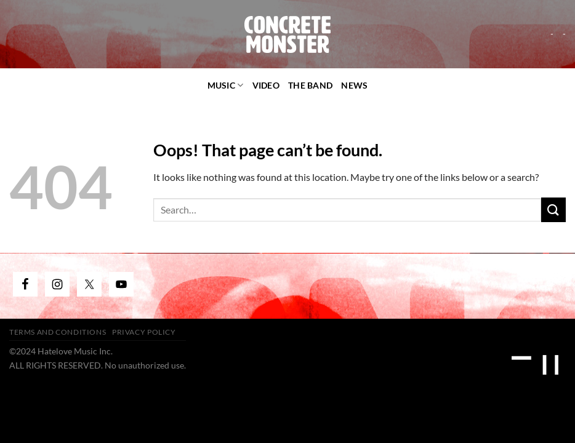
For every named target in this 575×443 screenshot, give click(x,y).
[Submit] (553, 210)
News (354, 85)
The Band (310, 85)
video (265, 85)
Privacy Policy (144, 332)
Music (225, 85)
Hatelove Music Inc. (75, 351)
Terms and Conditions (57, 332)
